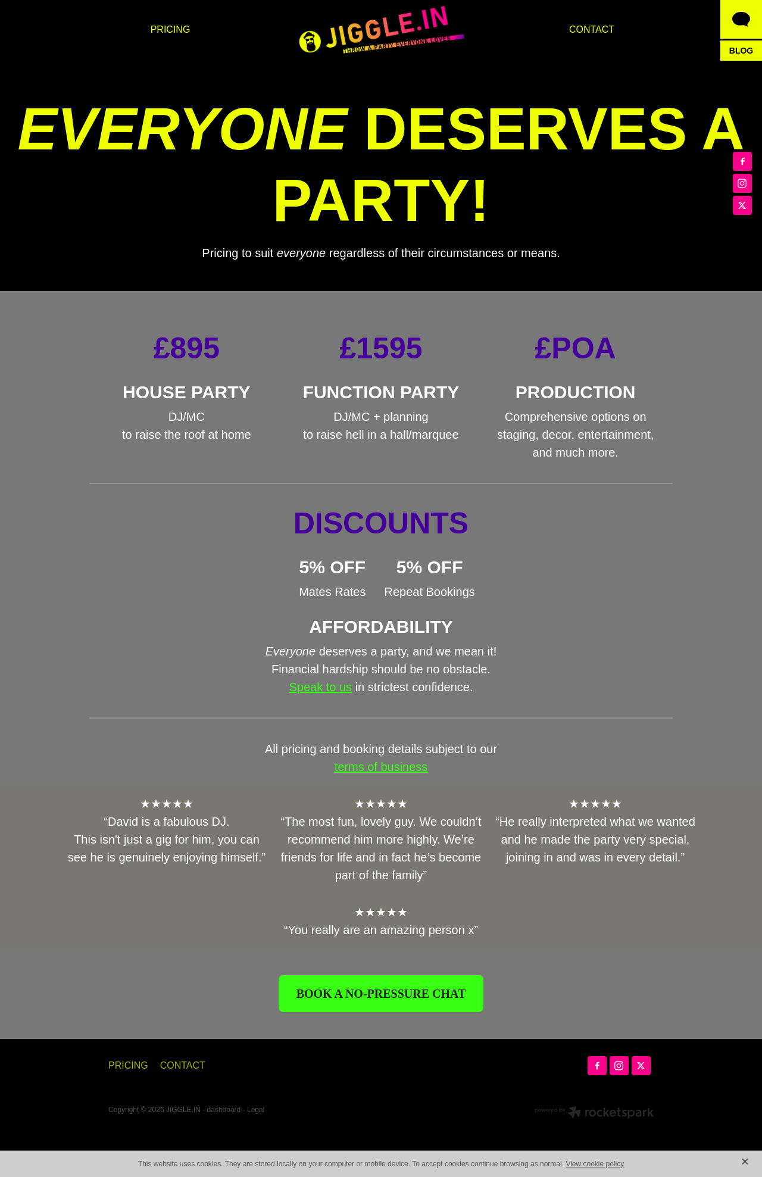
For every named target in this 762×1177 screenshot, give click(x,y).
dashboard (224, 1110)
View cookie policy (595, 1164)
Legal (255, 1110)
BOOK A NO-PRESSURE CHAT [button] (381, 993)
